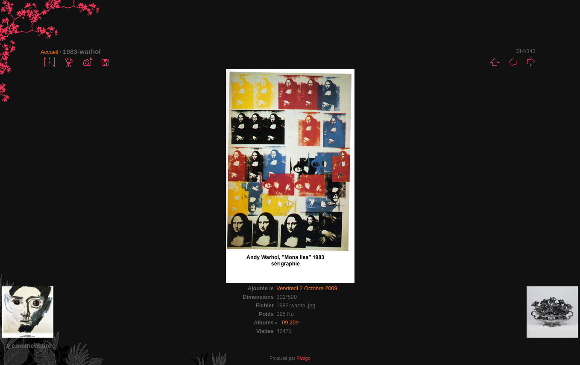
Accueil (49, 52)
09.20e (290, 322)
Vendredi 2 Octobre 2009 (306, 288)
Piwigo (303, 358)
